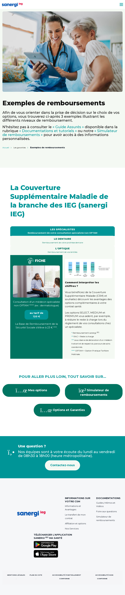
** (72, 336)
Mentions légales (16, 575)
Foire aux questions (106, 511)
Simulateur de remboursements (94, 392)
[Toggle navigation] (121, 4)
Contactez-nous (62, 465)
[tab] (62, 231)
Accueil (5, 147)
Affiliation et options (75, 523)
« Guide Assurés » (68, 127)
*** (55, 327)
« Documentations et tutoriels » (48, 131)
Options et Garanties (62, 410)
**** (31, 305)
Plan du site (36, 575)
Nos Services (72, 528)
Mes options (31, 390)
